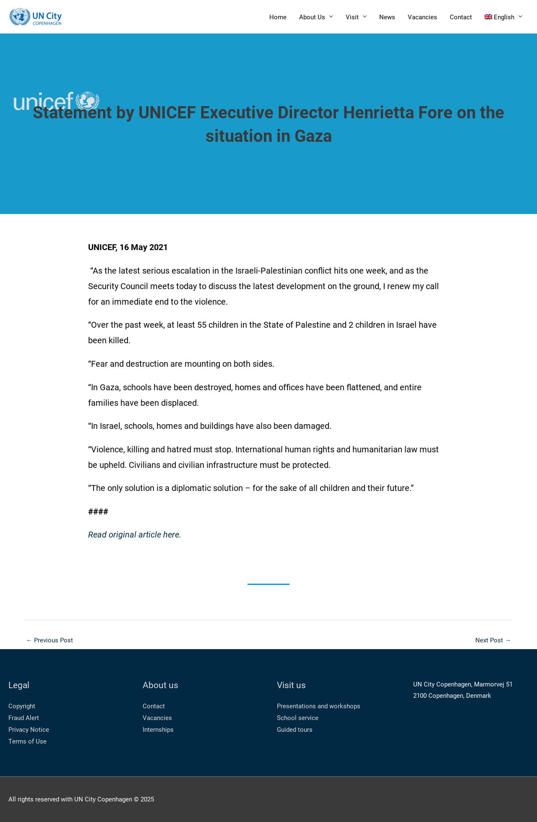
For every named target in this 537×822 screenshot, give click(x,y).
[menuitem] (503, 16)
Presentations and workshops (318, 706)
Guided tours (295, 729)
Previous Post (49, 640)
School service (297, 717)
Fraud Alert (23, 717)
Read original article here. (134, 534)
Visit (352, 17)
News (387, 17)
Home (278, 17)
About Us (312, 17)
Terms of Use (27, 741)
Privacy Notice (28, 729)
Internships (158, 729)
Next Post (493, 640)
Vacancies (422, 17)
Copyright (21, 706)
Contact (461, 17)
